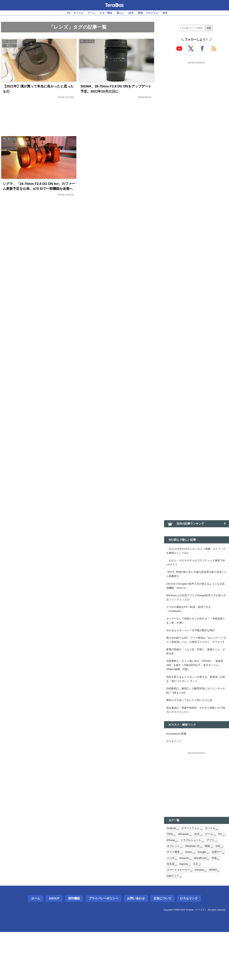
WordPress (175, 884)
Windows (186, 852)
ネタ (171, 890)
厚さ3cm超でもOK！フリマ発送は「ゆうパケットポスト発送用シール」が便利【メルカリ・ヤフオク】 (196, 649)
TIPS (171, 852)
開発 (171, 871)
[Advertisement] (196, 90)
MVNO (172, 897)
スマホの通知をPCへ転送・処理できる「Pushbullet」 (190, 613)
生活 (200, 852)
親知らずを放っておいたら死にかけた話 (191, 715)
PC (170, 858)
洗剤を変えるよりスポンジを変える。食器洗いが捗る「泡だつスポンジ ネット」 (196, 693)
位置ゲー (188, 878)
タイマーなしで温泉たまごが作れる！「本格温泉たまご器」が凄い (196, 626)
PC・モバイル (72, 13)
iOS (182, 871)
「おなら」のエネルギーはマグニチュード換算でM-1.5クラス (196, 564)
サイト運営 (196, 871)
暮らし (120, 13)
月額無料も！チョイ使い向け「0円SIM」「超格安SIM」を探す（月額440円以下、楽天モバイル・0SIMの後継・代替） (195, 678)
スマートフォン (193, 846)
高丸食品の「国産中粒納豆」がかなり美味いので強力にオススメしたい (196, 725)
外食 (190, 884)
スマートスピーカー (190, 890)
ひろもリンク (174, 757)
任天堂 (201, 884)
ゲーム (90, 13)
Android (173, 846)
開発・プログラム (150, 13)
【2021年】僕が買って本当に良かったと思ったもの (39, 89)
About (54, 919)
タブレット (189, 865)
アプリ (172, 865)
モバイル (214, 846)
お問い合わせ (136, 919)
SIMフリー (188, 897)
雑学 (168, 13)
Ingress (215, 884)
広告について (162, 919)
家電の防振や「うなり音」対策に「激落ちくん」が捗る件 (196, 663)
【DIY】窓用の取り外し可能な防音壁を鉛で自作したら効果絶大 (196, 576)
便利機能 (74, 919)
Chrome (213, 890)
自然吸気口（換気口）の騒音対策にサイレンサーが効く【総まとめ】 (196, 705)
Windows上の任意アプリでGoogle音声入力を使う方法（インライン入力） (195, 601)
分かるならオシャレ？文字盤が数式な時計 (192, 636)
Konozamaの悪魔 (177, 750)
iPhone (182, 858)
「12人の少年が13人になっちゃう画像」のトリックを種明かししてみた (195, 551)
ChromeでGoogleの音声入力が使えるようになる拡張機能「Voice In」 (196, 589)
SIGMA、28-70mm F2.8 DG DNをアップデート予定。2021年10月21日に (115, 89)
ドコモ (203, 878)
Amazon (217, 878)
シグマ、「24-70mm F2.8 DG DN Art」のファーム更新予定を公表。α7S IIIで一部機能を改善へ (38, 190)
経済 (132, 13)
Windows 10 (209, 865)
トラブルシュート (203, 858)
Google (173, 878)
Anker (213, 871)
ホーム (35, 919)
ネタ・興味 (105, 13)
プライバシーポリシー (103, 919)
